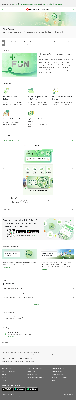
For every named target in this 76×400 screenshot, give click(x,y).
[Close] (73, 3)
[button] (3, 9)
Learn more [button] (7, 268)
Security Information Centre (34, 369)
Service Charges (31, 372)
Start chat (11, 337)
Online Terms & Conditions (19, 4)
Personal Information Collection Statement (52, 4)
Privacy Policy (29, 4)
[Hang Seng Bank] (38, 9)
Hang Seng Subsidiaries (8, 372)
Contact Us (5, 375)
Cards (10, 36)
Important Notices (56, 372)
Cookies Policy (36, 4)
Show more (37, 304)
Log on (73, 10)
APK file (35, 236)
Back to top (5, 343)
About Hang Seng (6, 369)
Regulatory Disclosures (57, 375)
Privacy (53, 381)
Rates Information (32, 375)
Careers (4, 378)
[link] (31, 396)
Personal (4, 36)
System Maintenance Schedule (35, 378)
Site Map (4, 381)
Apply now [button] (44, 270)
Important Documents (57, 369)
